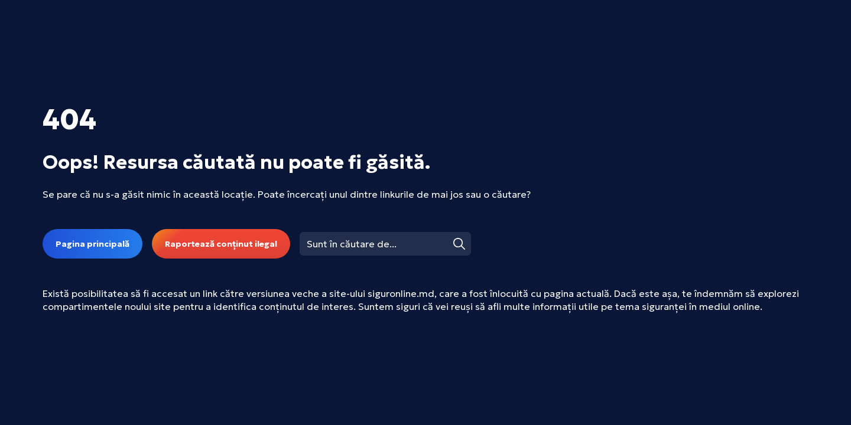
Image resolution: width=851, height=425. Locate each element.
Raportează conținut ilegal (221, 243)
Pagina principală (92, 243)
